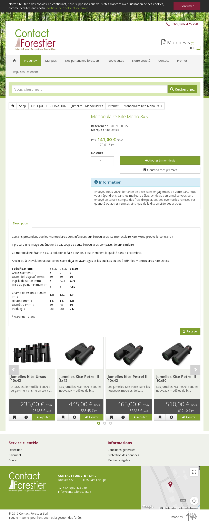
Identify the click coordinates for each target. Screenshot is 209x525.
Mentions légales (119, 460)
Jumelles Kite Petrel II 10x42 (127, 378)
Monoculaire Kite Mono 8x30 (143, 106)
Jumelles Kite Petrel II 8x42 (79, 378)
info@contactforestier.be (74, 492)
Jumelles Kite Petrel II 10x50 (176, 378)
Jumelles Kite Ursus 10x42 (28, 378)
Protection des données (123, 455)
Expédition (15, 450)
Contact (14, 460)
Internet (113, 106)
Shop (22, 106)
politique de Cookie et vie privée (68, 8)
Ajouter (43, 417)
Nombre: (97, 153)
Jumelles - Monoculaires (87, 106)
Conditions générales (121, 450)
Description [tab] (20, 223)
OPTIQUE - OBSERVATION (48, 106)
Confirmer (187, 6)
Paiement (15, 455)
